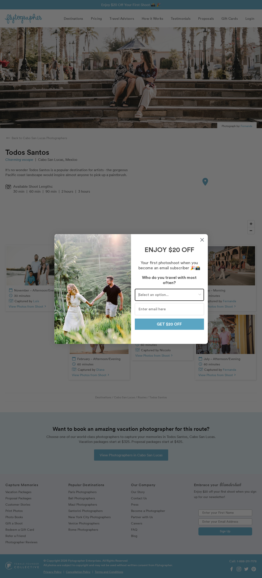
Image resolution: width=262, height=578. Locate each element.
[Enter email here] (169, 309)
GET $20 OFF (169, 324)
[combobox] (168, 295)
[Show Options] (200, 295)
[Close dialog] (202, 240)
